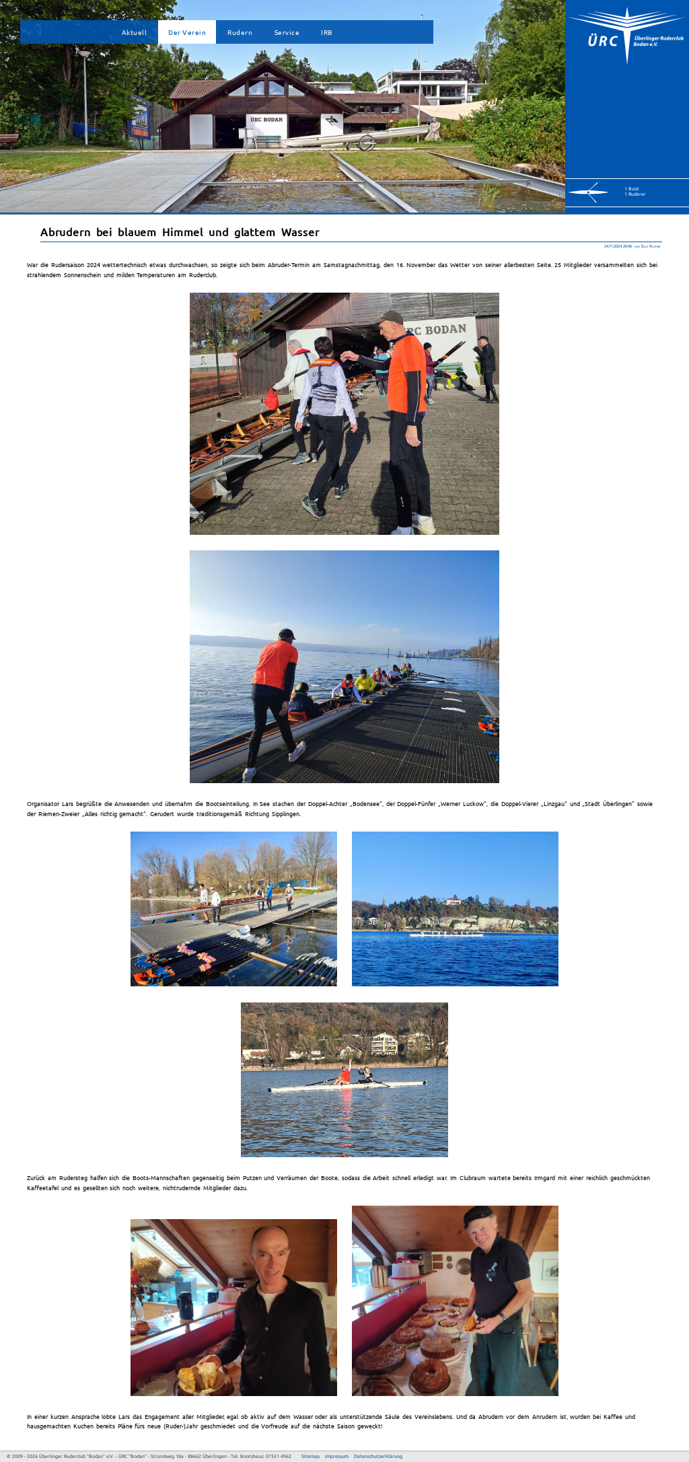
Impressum (337, 1456)
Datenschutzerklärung (378, 1456)
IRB (326, 32)
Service (287, 32)
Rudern (239, 32)
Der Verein (187, 32)
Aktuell (134, 32)
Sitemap (310, 1456)
